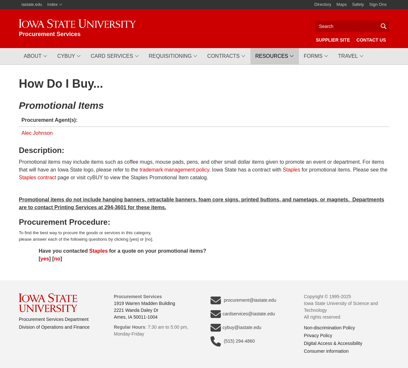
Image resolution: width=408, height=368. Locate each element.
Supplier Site (333, 40)
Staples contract (37, 177)
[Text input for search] (352, 26)
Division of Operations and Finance (54, 327)
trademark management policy (174, 169)
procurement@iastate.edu (243, 300)
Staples (291, 169)
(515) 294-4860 (232, 341)
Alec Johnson (37, 133)
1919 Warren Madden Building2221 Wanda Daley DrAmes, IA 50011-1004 (144, 310)
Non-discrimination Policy (329, 327)
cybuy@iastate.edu (235, 328)
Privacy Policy (318, 335)
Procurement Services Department (54, 319)
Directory (322, 4)
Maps (342, 4)
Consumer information (326, 351)
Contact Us (371, 40)
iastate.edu (31, 4)
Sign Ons (378, 4)
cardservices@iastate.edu (242, 314)
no (57, 258)
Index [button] (55, 4)
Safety (358, 4)
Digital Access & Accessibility (333, 343)
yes (44, 258)
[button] (35, 56)
